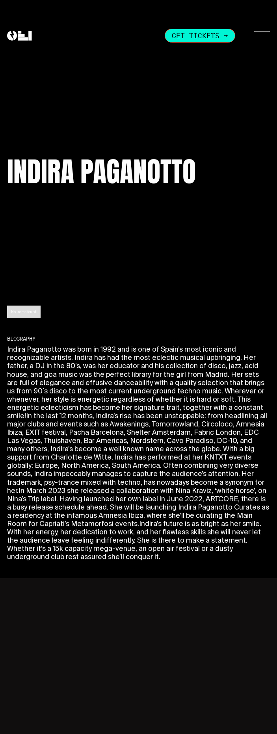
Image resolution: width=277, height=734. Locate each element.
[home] (19, 36)
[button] (257, 35)
